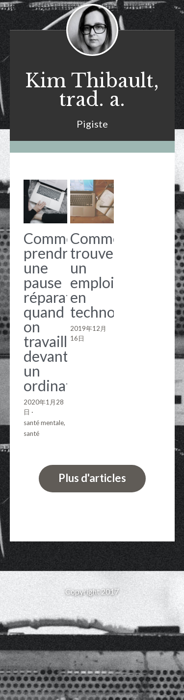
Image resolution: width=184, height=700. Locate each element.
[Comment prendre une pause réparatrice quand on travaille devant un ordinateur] (45, 201)
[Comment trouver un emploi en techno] (92, 201)
